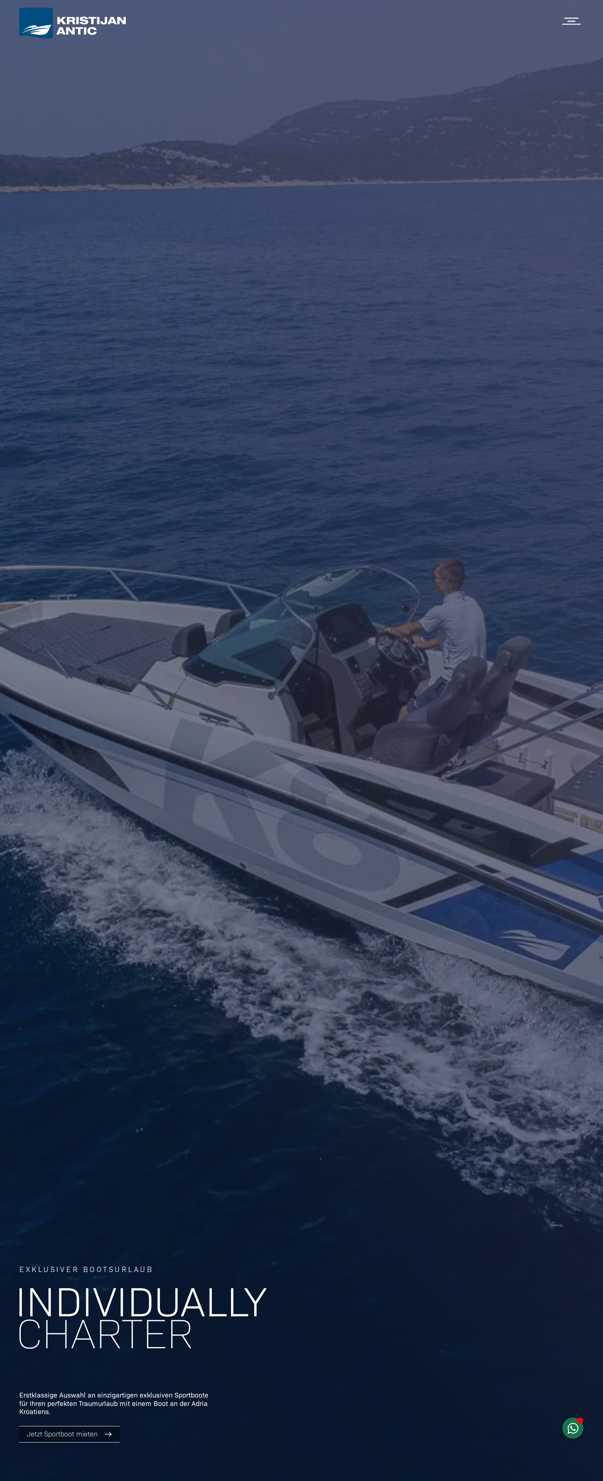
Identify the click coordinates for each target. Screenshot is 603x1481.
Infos (573, 104)
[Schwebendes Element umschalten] (572, 1428)
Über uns (566, 117)
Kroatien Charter (550, 77)
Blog (574, 90)
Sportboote (561, 51)
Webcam (567, 130)
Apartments (560, 64)
